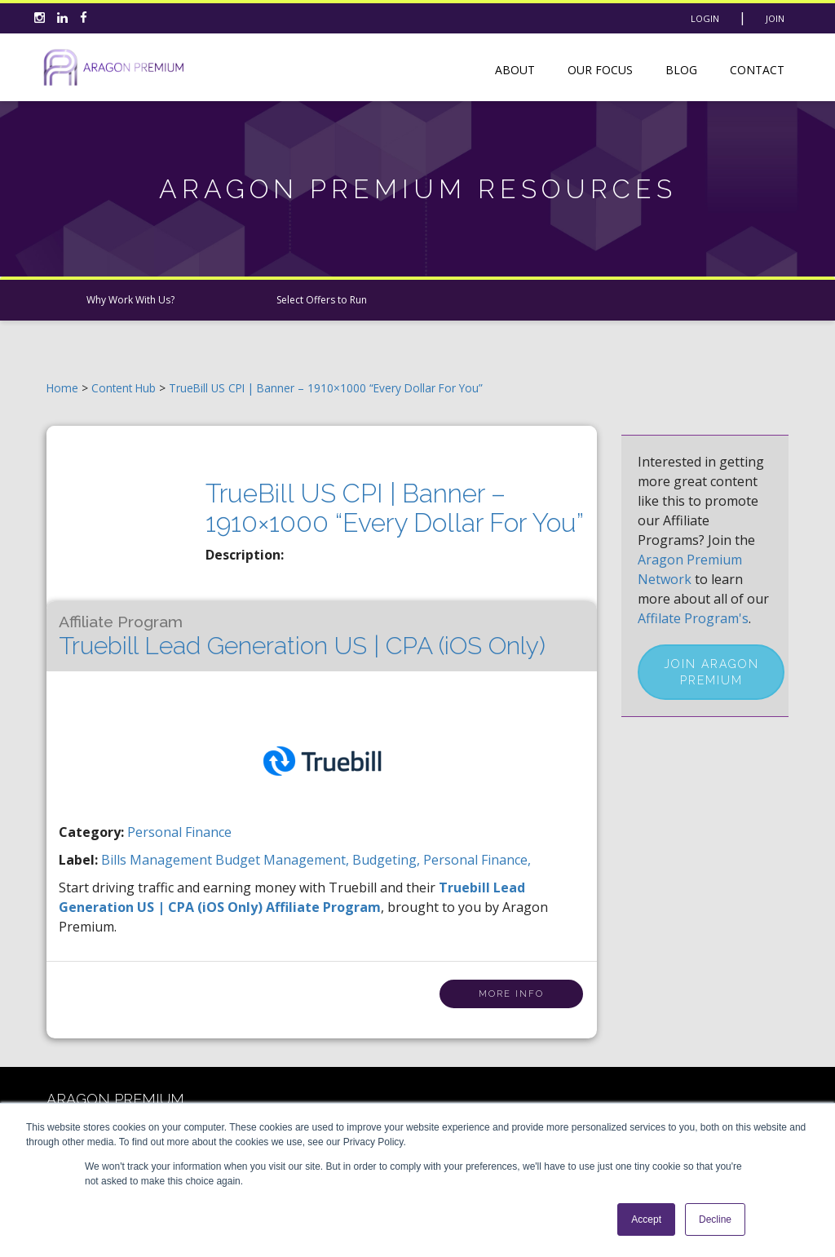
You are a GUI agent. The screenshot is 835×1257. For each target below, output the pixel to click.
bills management (158, 860)
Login (705, 18)
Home (62, 388)
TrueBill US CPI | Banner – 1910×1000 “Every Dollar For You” (326, 388)
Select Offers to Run (321, 300)
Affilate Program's (693, 618)
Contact (757, 69)
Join (775, 18)
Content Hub (123, 388)
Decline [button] (715, 1219)
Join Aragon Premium (711, 672)
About (515, 69)
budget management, (283, 860)
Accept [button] (646, 1219)
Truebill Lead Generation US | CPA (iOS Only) (302, 636)
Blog (681, 69)
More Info (511, 994)
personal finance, (477, 860)
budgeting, (387, 860)
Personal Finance (179, 832)
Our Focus (600, 69)
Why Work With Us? (130, 300)
